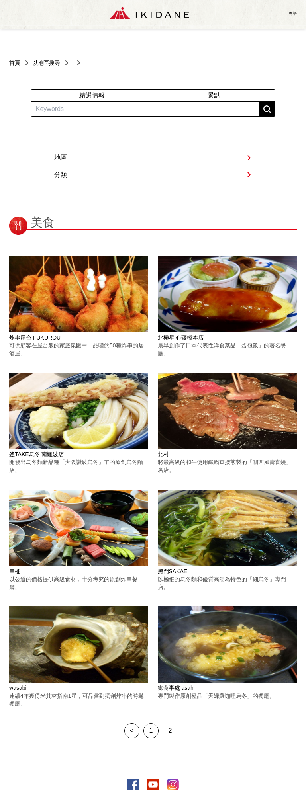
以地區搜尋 (46, 63)
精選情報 (92, 95)
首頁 (14, 63)
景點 (214, 95)
